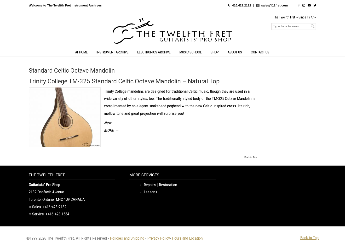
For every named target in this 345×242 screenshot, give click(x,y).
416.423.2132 (241, 5)
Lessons (150, 192)
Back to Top (250, 157)
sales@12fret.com (274, 5)
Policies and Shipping (127, 238)
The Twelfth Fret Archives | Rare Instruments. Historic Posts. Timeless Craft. (172, 32)
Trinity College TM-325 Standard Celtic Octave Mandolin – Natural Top (124, 81)
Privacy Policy (158, 238)
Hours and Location (187, 238)
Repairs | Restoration (160, 184)
